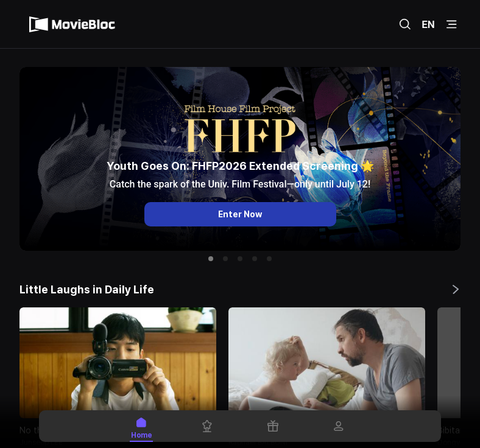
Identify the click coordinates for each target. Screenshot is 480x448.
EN (428, 24)
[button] (210, 258)
